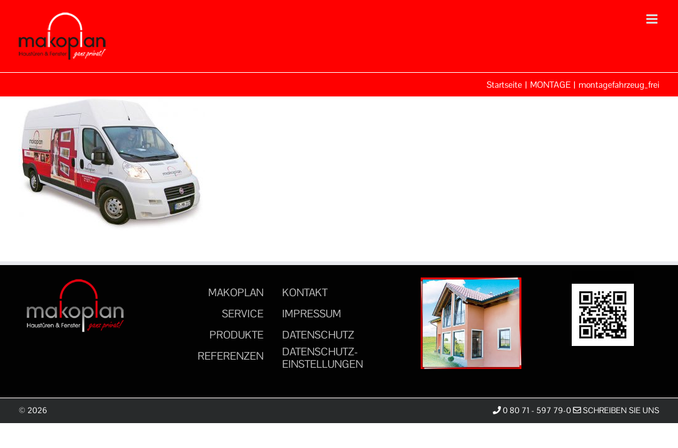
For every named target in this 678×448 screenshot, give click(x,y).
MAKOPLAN (235, 292)
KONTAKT (305, 292)
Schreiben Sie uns (616, 410)
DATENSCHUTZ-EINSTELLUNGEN (322, 357)
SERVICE (242, 313)
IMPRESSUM (311, 313)
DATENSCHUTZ (318, 335)
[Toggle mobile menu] (652, 19)
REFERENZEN (230, 356)
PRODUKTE (236, 335)
